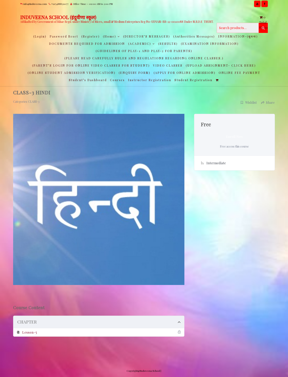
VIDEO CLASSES (168, 65)
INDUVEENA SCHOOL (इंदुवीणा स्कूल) (58, 17)
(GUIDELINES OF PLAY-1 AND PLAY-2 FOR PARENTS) (144, 51)
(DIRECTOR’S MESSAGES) (146, 36)
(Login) (39, 36)
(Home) (109, 36)
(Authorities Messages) (194, 36)
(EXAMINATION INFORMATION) (210, 44)
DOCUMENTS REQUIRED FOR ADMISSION (87, 44)
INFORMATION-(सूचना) (238, 36)
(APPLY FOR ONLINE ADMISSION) (184, 73)
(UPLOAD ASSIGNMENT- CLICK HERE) (221, 65)
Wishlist (248, 102)
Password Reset (64, 36)
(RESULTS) (168, 44)
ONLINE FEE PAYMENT (239, 73)
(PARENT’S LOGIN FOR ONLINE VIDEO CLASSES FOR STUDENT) (91, 65)
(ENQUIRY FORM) (134, 73)
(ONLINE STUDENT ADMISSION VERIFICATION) (72, 73)
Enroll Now (234, 136)
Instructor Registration (149, 80)
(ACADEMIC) (139, 44)
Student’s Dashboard (88, 80)
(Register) (90, 36)
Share (268, 102)
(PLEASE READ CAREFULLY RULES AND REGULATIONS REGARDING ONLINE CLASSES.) (144, 58)
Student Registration (193, 80)
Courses (117, 80)
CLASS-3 (33, 102)
